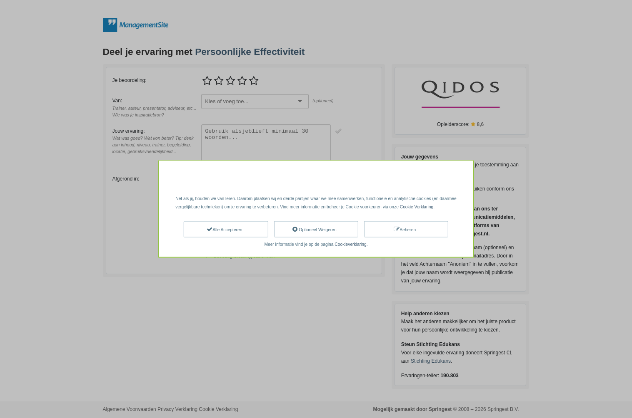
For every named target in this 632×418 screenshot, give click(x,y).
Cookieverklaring (350, 244)
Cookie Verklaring (416, 206)
